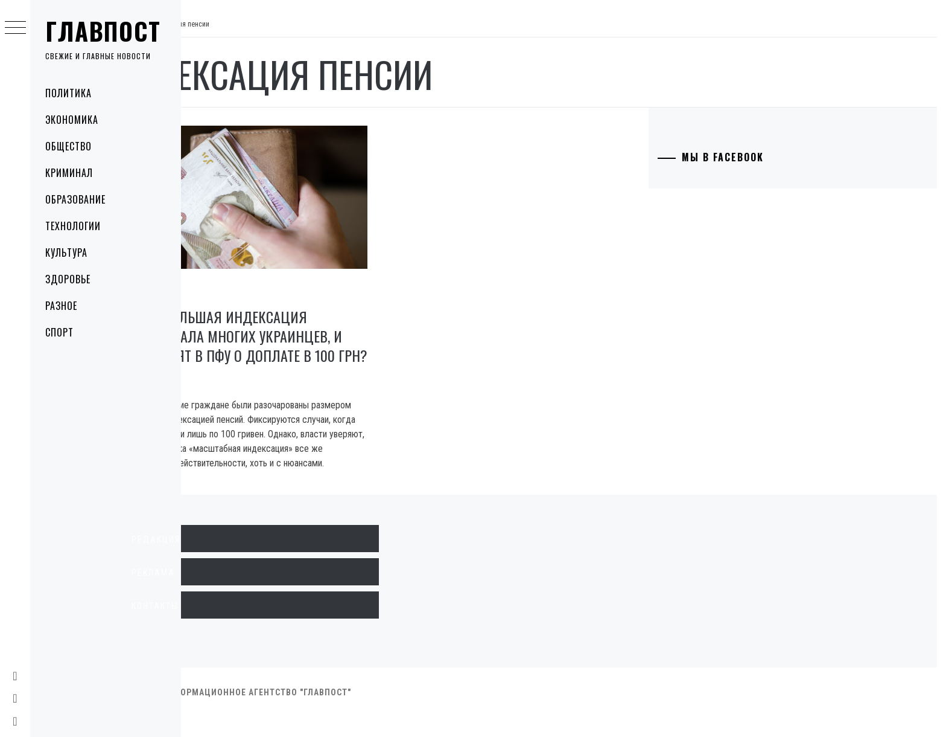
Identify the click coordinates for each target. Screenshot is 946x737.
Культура (66, 252)
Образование (75, 199)
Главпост (103, 31)
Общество (68, 146)
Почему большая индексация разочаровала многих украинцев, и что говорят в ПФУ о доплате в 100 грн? (304, 332)
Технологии (73, 226)
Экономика (71, 119)
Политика (68, 93)
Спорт (59, 332)
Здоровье (67, 279)
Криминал (69, 173)
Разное (61, 305)
